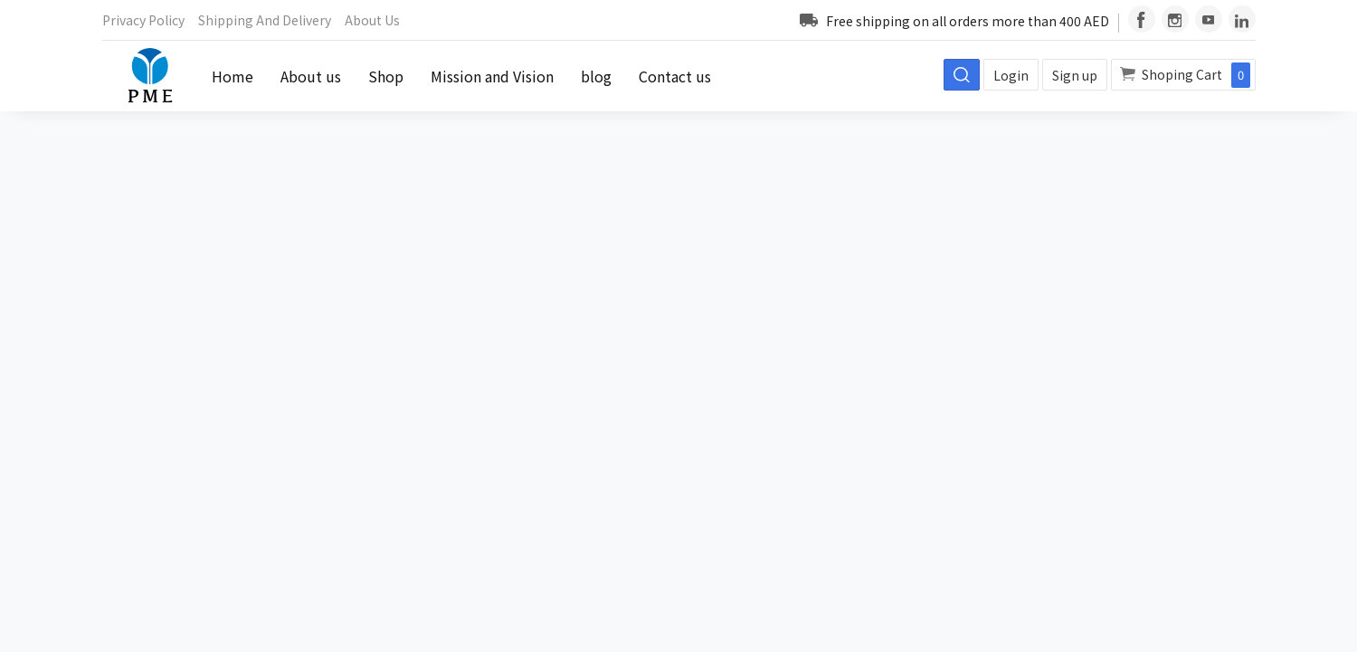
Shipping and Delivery (264, 20)
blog (596, 76)
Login (1011, 75)
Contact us (675, 76)
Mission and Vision (492, 76)
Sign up (1074, 75)
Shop (385, 76)
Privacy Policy (143, 20)
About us (372, 20)
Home (232, 76)
